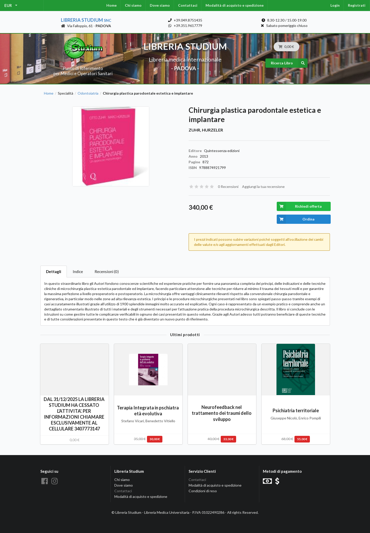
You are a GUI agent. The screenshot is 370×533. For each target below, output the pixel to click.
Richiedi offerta (299, 206)
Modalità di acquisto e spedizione (235, 5)
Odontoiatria (88, 93)
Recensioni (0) (107, 271)
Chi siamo (133, 5)
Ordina (295, 219)
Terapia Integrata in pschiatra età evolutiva (148, 410)
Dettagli (53, 271)
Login (335, 5)
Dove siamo (160, 5)
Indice (78, 271)
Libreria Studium (86, 20)
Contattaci (187, 5)
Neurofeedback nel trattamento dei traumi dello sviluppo (222, 413)
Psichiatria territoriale (296, 410)
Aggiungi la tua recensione (263, 186)
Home (111, 5)
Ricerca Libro (289, 63)
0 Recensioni (228, 186)
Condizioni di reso (203, 491)
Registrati (356, 5)
